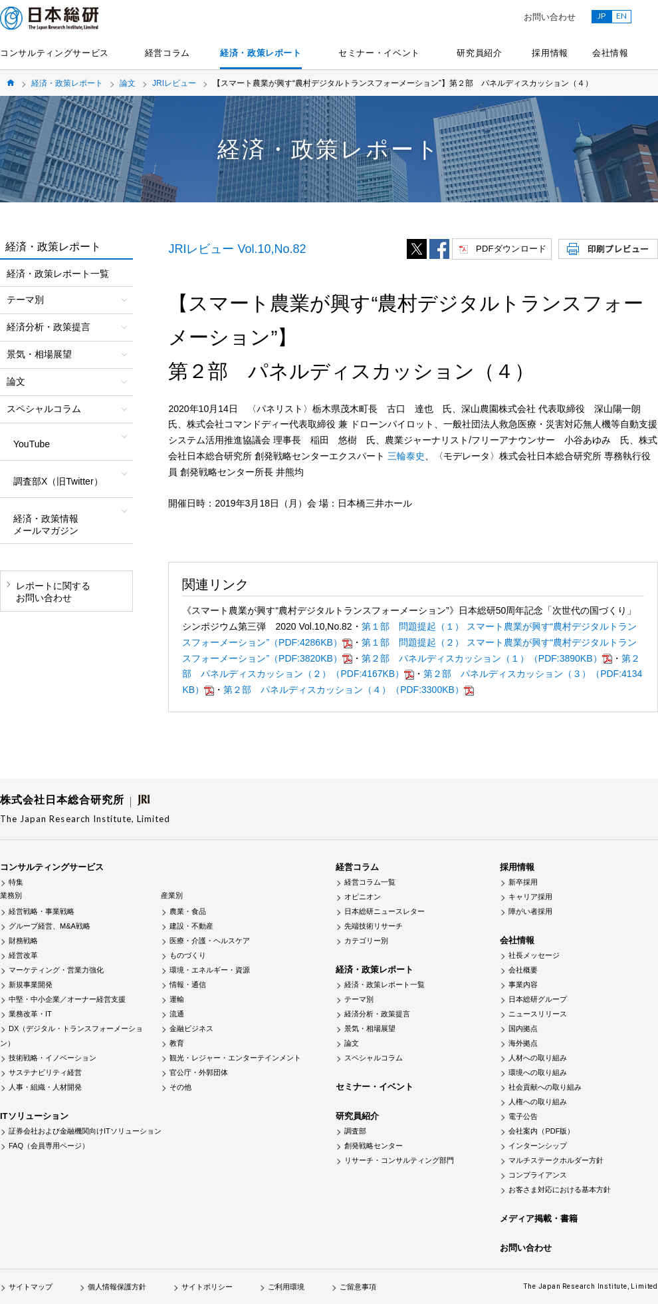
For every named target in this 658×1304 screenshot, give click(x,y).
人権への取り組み (537, 1102)
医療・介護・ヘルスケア (209, 941)
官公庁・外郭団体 (198, 1072)
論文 (128, 83)
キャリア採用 (530, 897)
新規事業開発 (31, 984)
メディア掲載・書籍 (539, 1218)
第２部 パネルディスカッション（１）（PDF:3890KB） (487, 658)
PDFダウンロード (511, 249)
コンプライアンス (537, 1175)
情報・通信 (187, 984)
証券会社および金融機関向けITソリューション (85, 1131)
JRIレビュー (174, 83)
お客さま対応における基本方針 (559, 1190)
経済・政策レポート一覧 (58, 273)
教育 (176, 1043)
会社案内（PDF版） (541, 1131)
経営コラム (167, 53)
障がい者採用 (530, 911)
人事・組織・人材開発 (45, 1087)
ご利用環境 (286, 1287)
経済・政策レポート (261, 53)
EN (621, 16)
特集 (16, 882)
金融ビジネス (191, 1028)
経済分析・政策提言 (377, 1014)
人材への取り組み (537, 1058)
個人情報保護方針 (117, 1287)
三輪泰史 (406, 456)
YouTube (31, 444)
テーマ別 (359, 999)
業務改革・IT (30, 1014)
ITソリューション (34, 1116)
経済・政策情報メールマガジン (45, 524)
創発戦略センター (373, 1146)
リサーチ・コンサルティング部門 (399, 1160)
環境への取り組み (537, 1072)
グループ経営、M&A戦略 (49, 926)
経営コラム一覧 (369, 882)
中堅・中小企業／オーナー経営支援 (67, 999)
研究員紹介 (479, 53)
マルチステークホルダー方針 (555, 1160)
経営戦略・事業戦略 (41, 911)
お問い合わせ (550, 17)
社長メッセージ (534, 955)
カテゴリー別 (366, 941)
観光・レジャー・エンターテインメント (235, 1058)
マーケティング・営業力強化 (56, 970)
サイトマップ (31, 1287)
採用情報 (550, 53)
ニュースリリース (537, 1014)
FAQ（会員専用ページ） (49, 1146)
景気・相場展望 (369, 1028)
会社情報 (610, 53)
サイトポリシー (207, 1287)
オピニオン (362, 897)
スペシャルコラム (373, 1058)
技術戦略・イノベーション (52, 1058)
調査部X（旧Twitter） (58, 481)
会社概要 (523, 970)
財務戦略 (23, 941)
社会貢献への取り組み (545, 1087)
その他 (180, 1087)
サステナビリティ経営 (45, 1072)
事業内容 (523, 984)
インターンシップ (537, 1146)
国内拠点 (523, 1028)
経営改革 (23, 955)
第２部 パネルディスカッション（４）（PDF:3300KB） (348, 689)
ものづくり (187, 955)
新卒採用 (523, 882)
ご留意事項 (358, 1287)
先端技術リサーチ (373, 926)
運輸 (176, 999)
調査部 (355, 1131)
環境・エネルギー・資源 (209, 970)
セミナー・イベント (379, 53)
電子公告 (523, 1116)
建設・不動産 (191, 926)
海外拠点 (523, 1043)
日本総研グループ (537, 999)
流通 (176, 1014)
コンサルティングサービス (54, 53)
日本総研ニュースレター (384, 911)
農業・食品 (187, 911)
